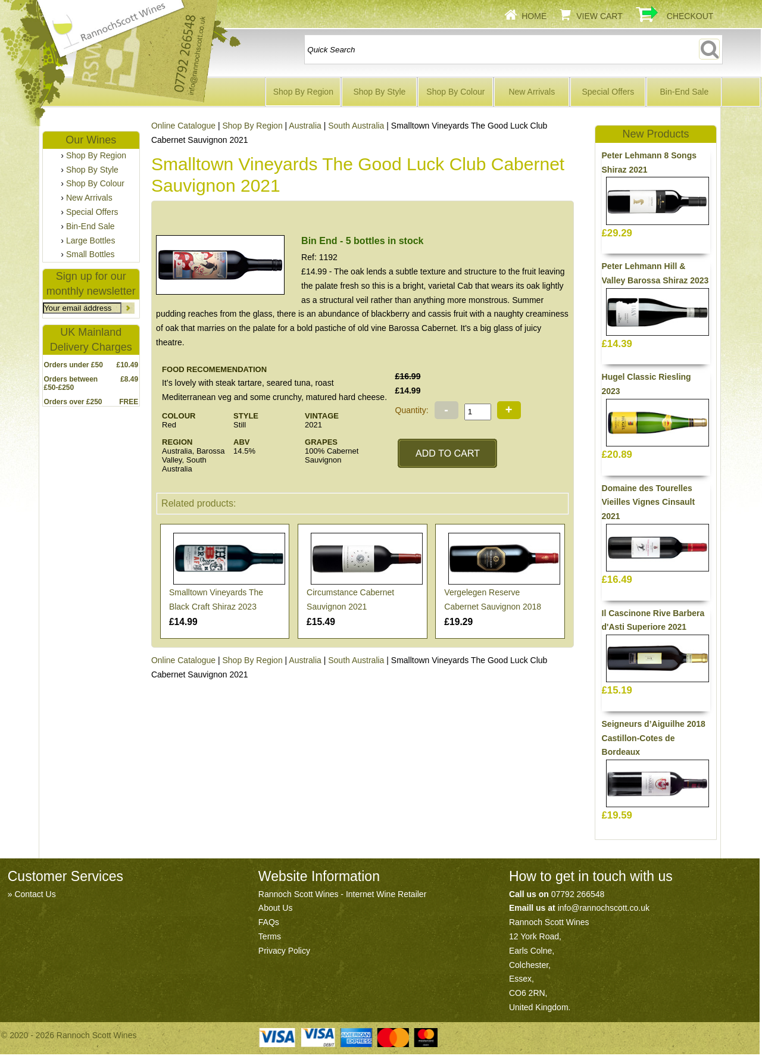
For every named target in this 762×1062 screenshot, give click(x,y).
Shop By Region (303, 91)
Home (533, 16)
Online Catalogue (183, 660)
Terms (269, 936)
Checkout (690, 16)
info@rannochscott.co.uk (603, 908)
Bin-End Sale (684, 91)
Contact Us (34, 894)
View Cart (599, 16)
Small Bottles (90, 254)
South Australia (356, 125)
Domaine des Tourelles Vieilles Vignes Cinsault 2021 (648, 502)
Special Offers (608, 91)
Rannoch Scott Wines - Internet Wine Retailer (342, 894)
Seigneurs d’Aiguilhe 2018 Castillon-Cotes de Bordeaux (653, 738)
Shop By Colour (455, 91)
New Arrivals (531, 91)
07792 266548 (578, 894)
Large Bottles (90, 240)
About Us (275, 908)
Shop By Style (379, 91)
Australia (305, 125)
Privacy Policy (284, 950)
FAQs (268, 922)
